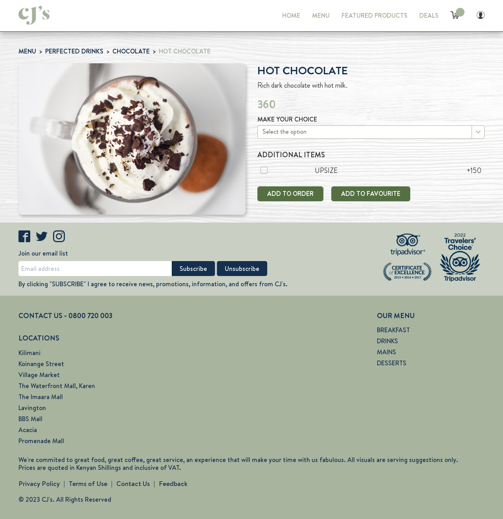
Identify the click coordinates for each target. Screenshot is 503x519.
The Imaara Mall (40, 397)
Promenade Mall (41, 441)
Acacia (27, 430)
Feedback (173, 483)
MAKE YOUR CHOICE (287, 119)
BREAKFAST (393, 330)
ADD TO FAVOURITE (370, 193)
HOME (291, 15)
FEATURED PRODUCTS (374, 15)
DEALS (429, 15)
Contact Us (133, 483)
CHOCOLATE (131, 51)
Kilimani (29, 353)
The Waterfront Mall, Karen (56, 386)
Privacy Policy (39, 483)
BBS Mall (30, 419)
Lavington (32, 408)
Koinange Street (41, 364)
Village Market (39, 375)
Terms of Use (88, 483)
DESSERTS (391, 363)
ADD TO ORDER (290, 193)
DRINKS (387, 341)
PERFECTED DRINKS (74, 51)
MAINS (386, 352)
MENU (321, 15)
